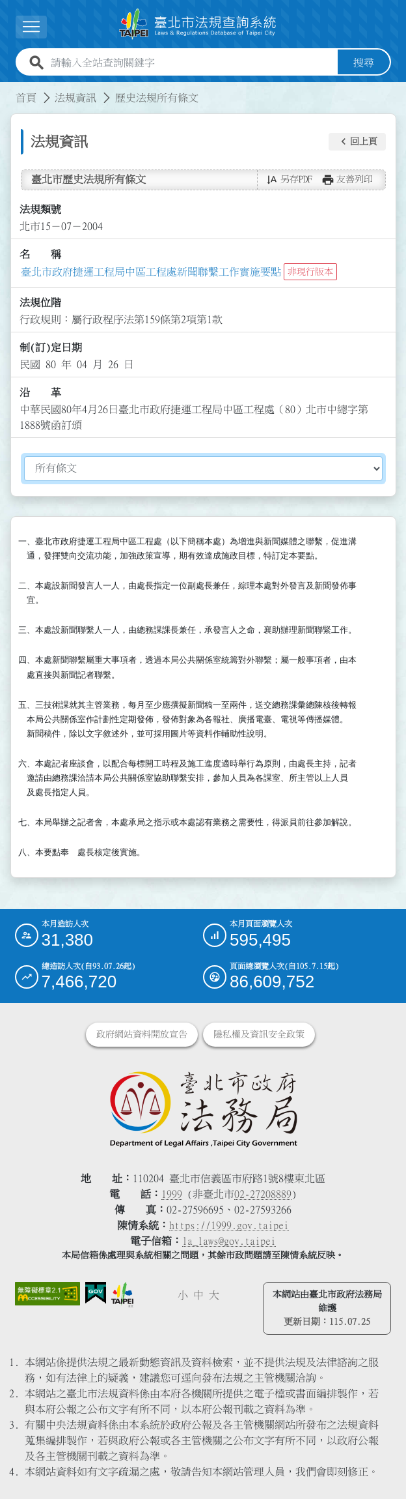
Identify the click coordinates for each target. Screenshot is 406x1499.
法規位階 (40, 302)
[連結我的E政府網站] (95, 1293)
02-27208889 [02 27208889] (262, 1194)
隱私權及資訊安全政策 (258, 1034)
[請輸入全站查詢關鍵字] (192, 62)
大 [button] (214, 1295)
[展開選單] (31, 27)
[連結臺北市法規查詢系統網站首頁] (197, 24)
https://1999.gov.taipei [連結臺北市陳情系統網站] (229, 1225)
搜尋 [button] (363, 62)
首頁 (26, 98)
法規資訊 (75, 98)
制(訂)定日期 (51, 347)
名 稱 (40, 254)
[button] (357, 142)
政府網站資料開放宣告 (141, 1034)
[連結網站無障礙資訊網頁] (47, 1293)
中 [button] (198, 1295)
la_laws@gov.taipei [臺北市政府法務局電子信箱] (229, 1241)
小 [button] (183, 1295)
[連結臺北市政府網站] (122, 1294)
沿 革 (40, 392)
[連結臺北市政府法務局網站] (203, 1108)
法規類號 (40, 209)
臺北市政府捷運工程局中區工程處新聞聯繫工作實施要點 (151, 272)
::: (8, 90)
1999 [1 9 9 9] (171, 1194)
